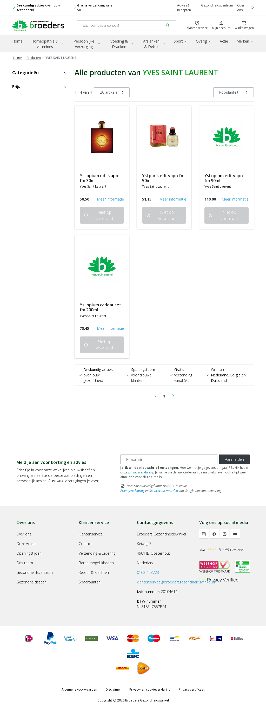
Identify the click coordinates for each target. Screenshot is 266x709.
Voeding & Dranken (122, 44)
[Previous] (155, 396)
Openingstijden (29, 553)
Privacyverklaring (132, 490)
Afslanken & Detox (154, 44)
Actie (224, 41)
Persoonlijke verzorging (87, 44)
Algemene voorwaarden (79, 689)
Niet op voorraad (98, 215)
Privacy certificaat (191, 689)
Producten (33, 58)
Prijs (39, 86)
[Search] (120, 25)
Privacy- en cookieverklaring (149, 689)
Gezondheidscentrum (217, 5)
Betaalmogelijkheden (96, 562)
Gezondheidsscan (31, 582)
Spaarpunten (90, 582)
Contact (85, 543)
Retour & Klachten (94, 572)
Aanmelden (234, 459)
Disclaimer (113, 689)
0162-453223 (148, 572)
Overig (203, 41)
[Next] (173, 396)
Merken (245, 41)
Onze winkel (26, 543)
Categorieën (39, 72)
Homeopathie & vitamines (47, 44)
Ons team (24, 562)
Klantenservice (91, 534)
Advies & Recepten (184, 7)
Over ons (240, 7)
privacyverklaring (141, 472)
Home (17, 41)
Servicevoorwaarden (163, 490)
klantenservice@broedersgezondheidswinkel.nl (176, 582)
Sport (181, 41)
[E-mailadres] (168, 459)
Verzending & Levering (97, 553)
